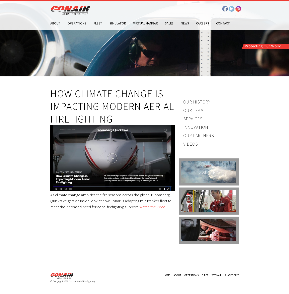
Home (167, 275)
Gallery (208, 172)
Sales (169, 23)
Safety (208, 230)
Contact (223, 23)
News (185, 23)
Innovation (195, 127)
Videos (190, 144)
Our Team (193, 110)
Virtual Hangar (145, 23)
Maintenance (208, 201)
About (55, 23)
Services (193, 119)
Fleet (97, 23)
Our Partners (198, 135)
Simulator (118, 23)
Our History (197, 102)
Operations (77, 23)
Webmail (216, 275)
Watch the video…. (154, 206)
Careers (202, 23)
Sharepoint (232, 275)
